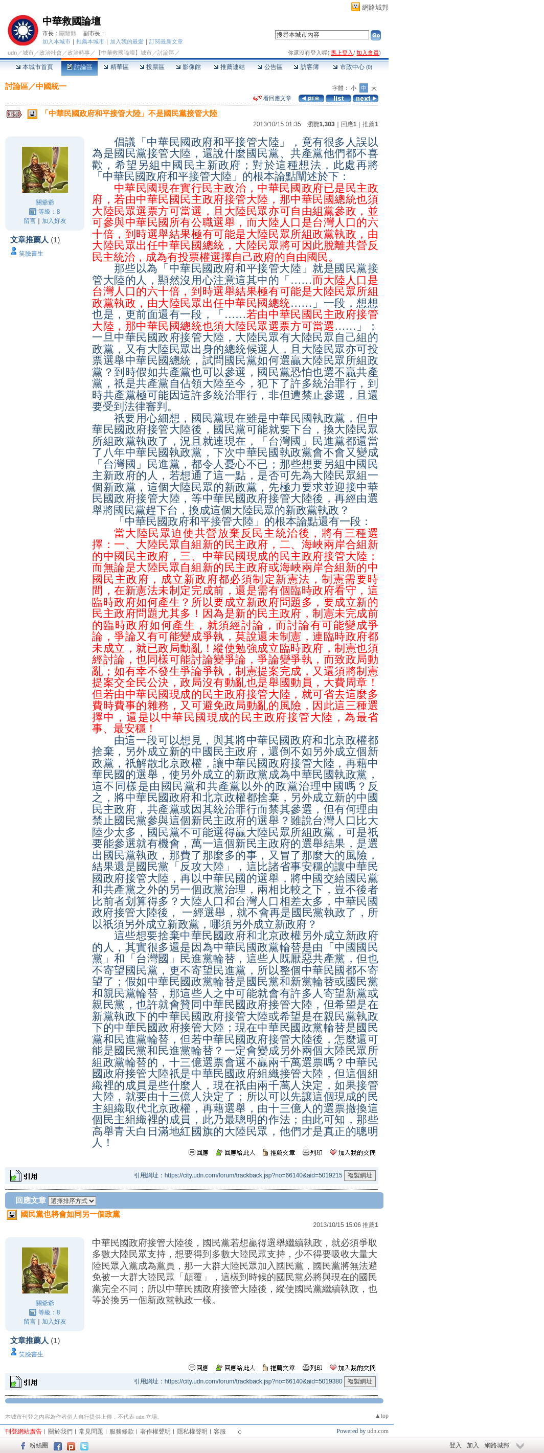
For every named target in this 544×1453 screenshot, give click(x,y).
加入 (473, 1445)
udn (12, 53)
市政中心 (352, 67)
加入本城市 (56, 41)
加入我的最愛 (127, 41)
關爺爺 (67, 33)
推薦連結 (229, 67)
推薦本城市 (90, 41)
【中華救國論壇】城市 (124, 53)
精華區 (115, 67)
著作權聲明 (155, 1431)
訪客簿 (306, 67)
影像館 (188, 67)
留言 (30, 220)
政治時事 (78, 53)
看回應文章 (272, 98)
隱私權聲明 (192, 1431)
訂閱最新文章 (166, 41)
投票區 (152, 67)
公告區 (269, 67)
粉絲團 (39, 1445)
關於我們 (60, 1431)
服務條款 (121, 1431)
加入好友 (54, 220)
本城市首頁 (34, 67)
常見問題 (91, 1431)
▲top (382, 1415)
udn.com (378, 1431)
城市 (28, 53)
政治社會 (50, 53)
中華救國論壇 (71, 21)
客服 (220, 1431)
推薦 (370, 124)
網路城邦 (375, 7)
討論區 (79, 67)
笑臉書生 (31, 253)
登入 (455, 1445)
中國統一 (51, 86)
